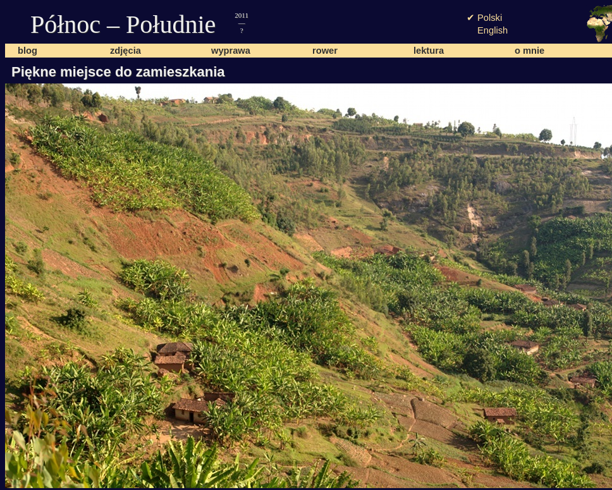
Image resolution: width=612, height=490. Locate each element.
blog (27, 51)
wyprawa (230, 51)
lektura (428, 51)
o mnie (529, 51)
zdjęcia (125, 51)
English (492, 30)
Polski (489, 18)
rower (325, 51)
